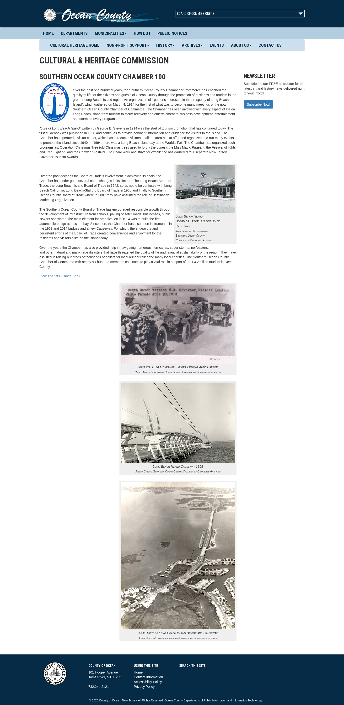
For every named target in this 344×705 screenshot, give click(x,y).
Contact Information (148, 677)
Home (48, 33)
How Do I (142, 33)
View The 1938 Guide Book (59, 276)
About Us (241, 45)
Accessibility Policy (148, 682)
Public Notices (172, 33)
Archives (192, 45)
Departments (74, 33)
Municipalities (111, 33)
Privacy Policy (144, 687)
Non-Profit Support (128, 45)
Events (217, 45)
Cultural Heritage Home (74, 45)
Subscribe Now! (258, 104)
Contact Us (270, 45)
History (165, 45)
